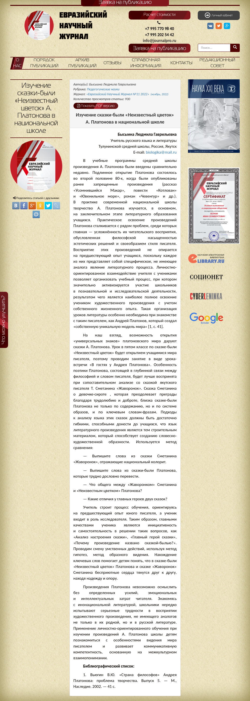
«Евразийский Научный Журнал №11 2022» (127, 94)
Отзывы (112, 63)
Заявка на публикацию (159, 48)
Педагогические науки (103, 89)
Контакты (181, 63)
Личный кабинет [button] (219, 15)
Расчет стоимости (160, 15)
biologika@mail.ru (161, 152)
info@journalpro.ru (159, 40)
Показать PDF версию (96, 105)
